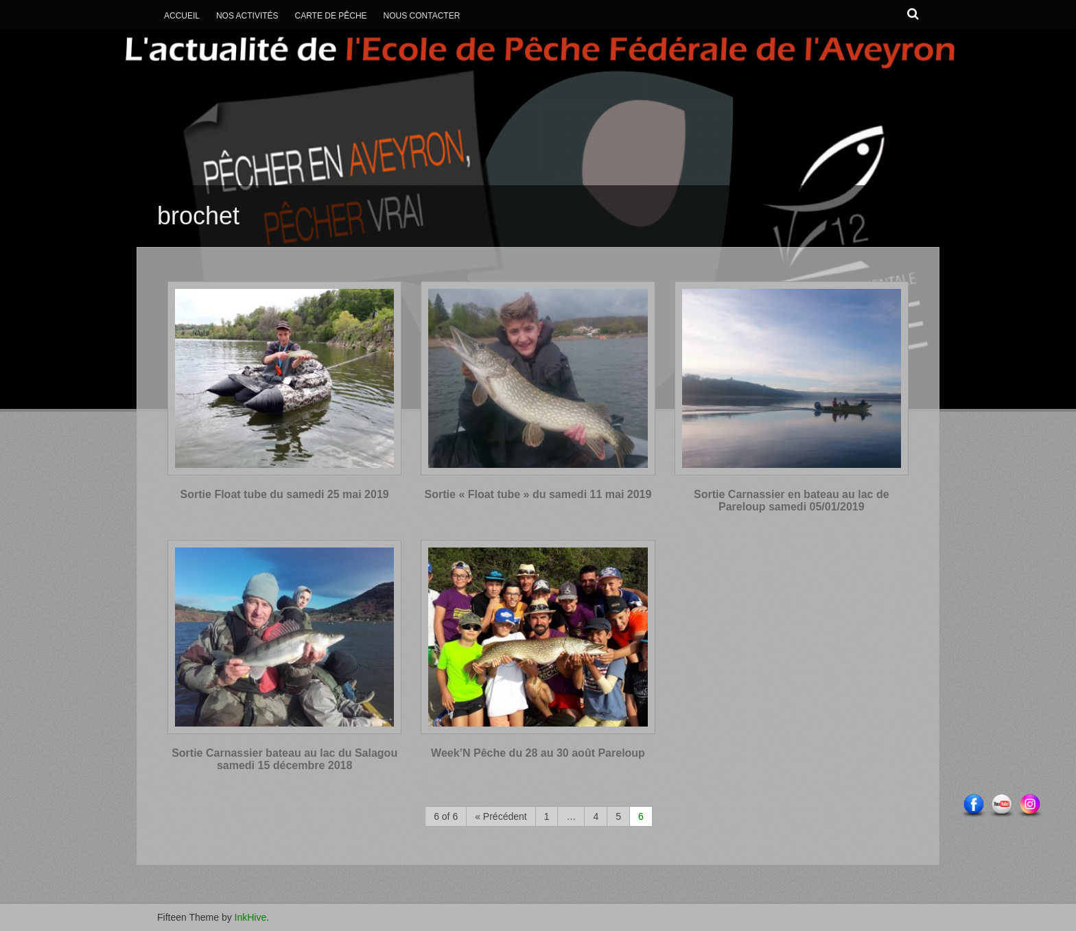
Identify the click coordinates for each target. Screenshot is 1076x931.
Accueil (182, 16)
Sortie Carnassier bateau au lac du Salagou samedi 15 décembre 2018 (284, 759)
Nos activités (247, 16)
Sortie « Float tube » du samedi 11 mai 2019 (538, 494)
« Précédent (501, 816)
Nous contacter (422, 16)
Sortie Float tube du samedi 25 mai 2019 (284, 494)
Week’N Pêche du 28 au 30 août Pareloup (538, 753)
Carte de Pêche (330, 16)
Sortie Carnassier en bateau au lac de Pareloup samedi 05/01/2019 (791, 500)
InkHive (251, 917)
